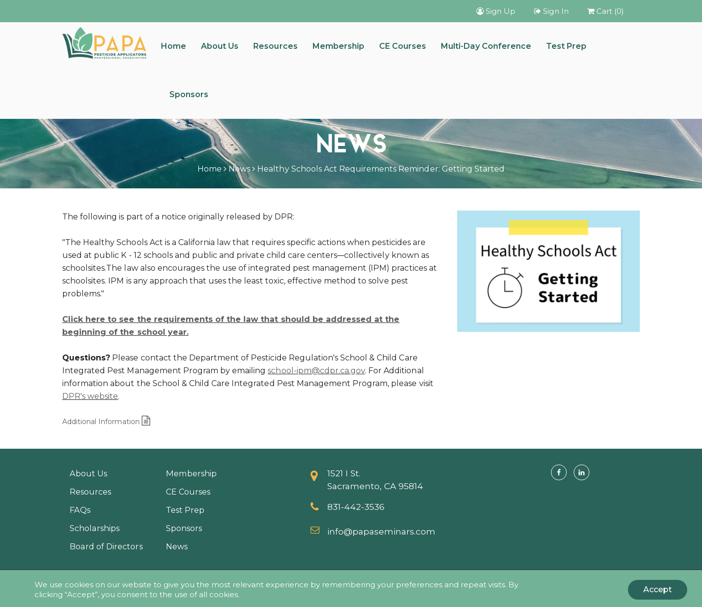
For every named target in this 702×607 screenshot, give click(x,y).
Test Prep (566, 46)
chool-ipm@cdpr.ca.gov (318, 370)
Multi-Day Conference (486, 46)
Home (173, 46)
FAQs (80, 510)
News (239, 169)
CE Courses (402, 46)
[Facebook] (559, 472)
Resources (275, 46)
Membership (338, 46)
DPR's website (90, 396)
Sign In (551, 11)
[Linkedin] (581, 472)
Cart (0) (605, 11)
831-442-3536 (356, 506)
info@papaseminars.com (381, 531)
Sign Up (495, 11)
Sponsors (188, 94)
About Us (219, 46)
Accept (657, 589)
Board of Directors (106, 546)
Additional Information (106, 421)
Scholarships (94, 528)
